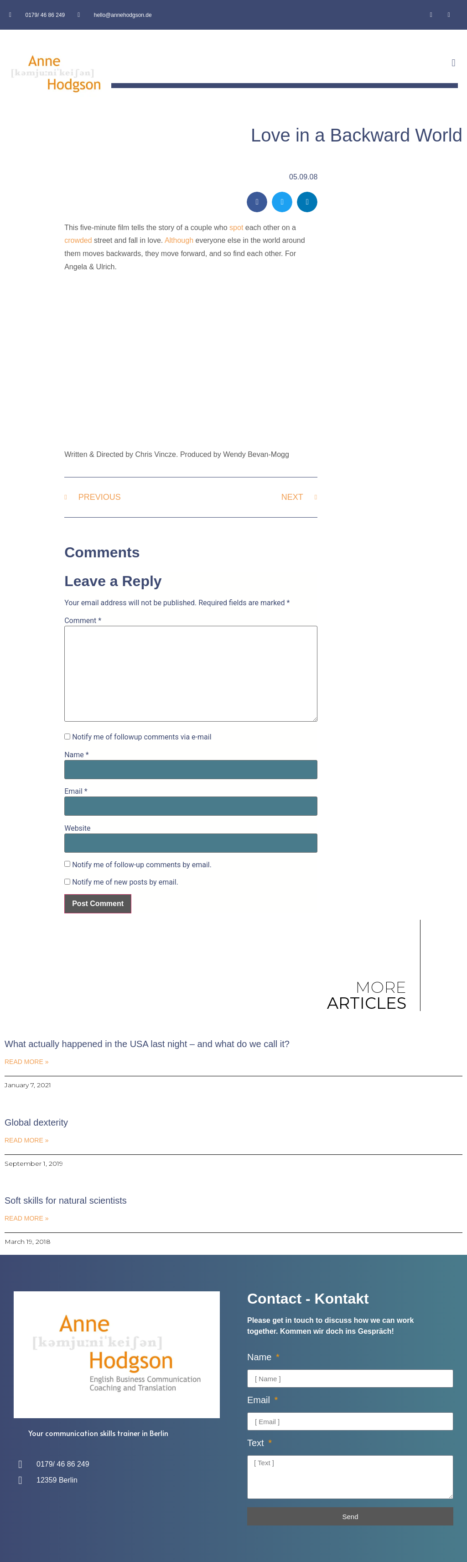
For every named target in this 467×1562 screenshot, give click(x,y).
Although (179, 240)
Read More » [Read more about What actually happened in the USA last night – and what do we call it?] (26, 1061)
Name (76, 755)
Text (256, 1443)
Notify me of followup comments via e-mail (141, 737)
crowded (78, 240)
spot (236, 227)
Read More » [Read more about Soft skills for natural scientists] (26, 1218)
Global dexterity (36, 1122)
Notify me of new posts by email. (125, 882)
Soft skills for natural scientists (66, 1200)
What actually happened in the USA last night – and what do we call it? (147, 1044)
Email (75, 791)
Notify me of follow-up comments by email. (142, 865)
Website (77, 828)
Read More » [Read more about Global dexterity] (26, 1140)
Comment (82, 620)
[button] (453, 63)
